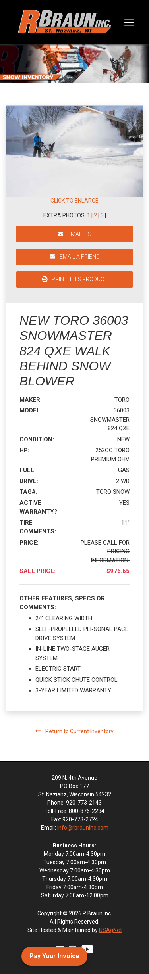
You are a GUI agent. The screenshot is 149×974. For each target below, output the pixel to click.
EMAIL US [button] (74, 234)
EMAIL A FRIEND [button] (75, 256)
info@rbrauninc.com (82, 827)
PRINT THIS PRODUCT (75, 279)
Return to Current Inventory (74, 731)
